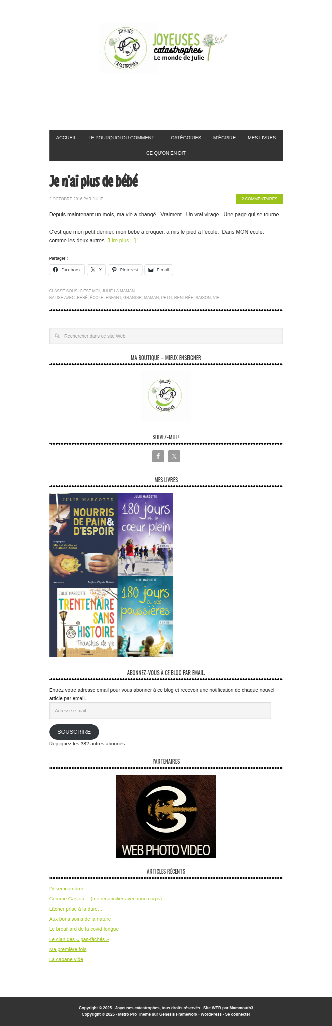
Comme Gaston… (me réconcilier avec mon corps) (105, 898)
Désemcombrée (67, 888)
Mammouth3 (241, 1008)
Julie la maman (118, 291)
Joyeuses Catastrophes (166, 48)
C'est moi (90, 291)
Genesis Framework (178, 1014)
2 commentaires (259, 199)
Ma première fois (68, 949)
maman (151, 297)
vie (216, 297)
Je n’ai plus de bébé (93, 181)
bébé (82, 297)
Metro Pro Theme (134, 1014)
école (96, 297)
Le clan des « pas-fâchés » (79, 939)
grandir (132, 297)
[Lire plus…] (121, 240)
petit (166, 297)
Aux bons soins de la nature (80, 919)
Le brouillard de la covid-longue (84, 929)
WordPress (211, 1014)
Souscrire (74, 732)
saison (203, 297)
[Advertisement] (170, 102)
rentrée (183, 297)
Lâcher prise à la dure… (76, 909)
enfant (113, 297)
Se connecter (237, 1014)
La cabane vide (66, 959)
